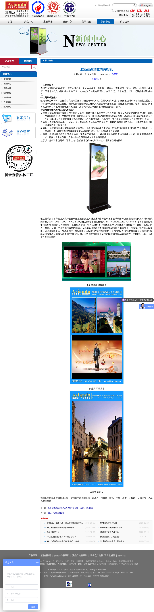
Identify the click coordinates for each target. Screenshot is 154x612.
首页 (9, 21)
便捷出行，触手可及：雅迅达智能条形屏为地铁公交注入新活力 (72, 523)
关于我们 (86, 21)
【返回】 (115, 74)
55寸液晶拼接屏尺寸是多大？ (112, 541)
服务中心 (67, 21)
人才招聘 (98, 5)
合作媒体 (7, 102)
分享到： (95, 79)
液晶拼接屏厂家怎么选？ (110, 537)
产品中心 (28, 21)
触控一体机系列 (61, 555)
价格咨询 (124, 21)
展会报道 (7, 97)
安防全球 (7, 88)
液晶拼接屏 (45, 555)
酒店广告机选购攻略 (56, 513)
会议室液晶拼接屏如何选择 (111, 527)
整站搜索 (28, 61)
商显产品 (121, 556)
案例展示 (48, 21)
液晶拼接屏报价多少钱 (109, 532)
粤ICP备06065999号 (101, 576)
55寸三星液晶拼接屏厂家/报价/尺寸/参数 (63, 541)
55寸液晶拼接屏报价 (108, 523)
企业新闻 (7, 79)
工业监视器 (109, 555)
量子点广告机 (96, 555)
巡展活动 (7, 107)
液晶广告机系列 (79, 555)
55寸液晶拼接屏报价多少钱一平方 (60, 527)
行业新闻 (7, 84)
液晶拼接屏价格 (53, 532)
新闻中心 (105, 21)
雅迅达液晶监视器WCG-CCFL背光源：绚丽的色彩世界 (70, 508)
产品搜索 (9, 61)
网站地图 (106, 5)
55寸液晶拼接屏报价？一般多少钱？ (61, 537)
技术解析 (7, 93)
